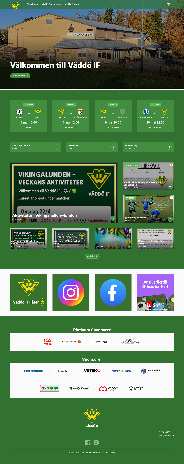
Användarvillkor (86, 453)
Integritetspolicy (109, 453)
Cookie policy (98, 453)
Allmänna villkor (74, 453)
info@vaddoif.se (166, 435)
